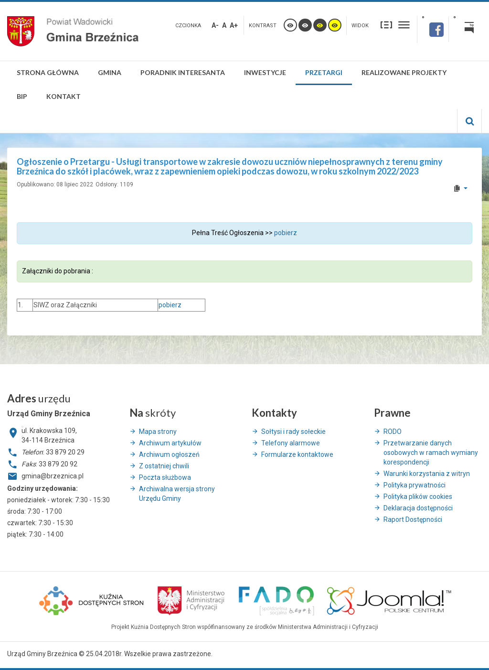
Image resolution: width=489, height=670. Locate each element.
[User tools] (460, 188)
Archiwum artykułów (170, 443)
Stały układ (386, 24)
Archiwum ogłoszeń (169, 454)
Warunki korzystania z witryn (426, 473)
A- (215, 25)
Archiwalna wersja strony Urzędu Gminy (177, 493)
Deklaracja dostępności (418, 508)
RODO (392, 431)
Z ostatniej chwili (164, 466)
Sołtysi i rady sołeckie (293, 431)
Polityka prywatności (414, 485)
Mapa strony (158, 431)
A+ (234, 25)
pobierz (285, 233)
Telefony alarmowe (290, 443)
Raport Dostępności (412, 519)
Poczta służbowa (165, 477)
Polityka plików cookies (417, 496)
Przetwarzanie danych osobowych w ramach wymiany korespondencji (430, 452)
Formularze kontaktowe (297, 454)
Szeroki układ (404, 24)
